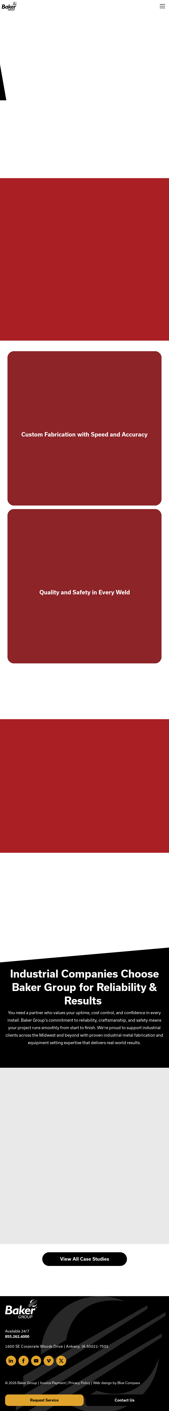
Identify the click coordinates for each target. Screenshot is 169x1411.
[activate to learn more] (84, 428)
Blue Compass (129, 1383)
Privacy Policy (79, 1383)
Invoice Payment (53, 1383)
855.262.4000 (17, 1336)
